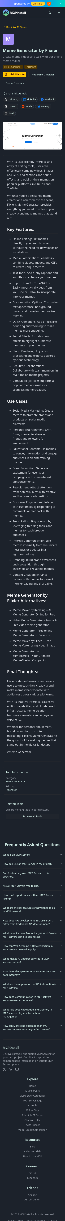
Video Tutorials (32, 1151)
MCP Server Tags (32, 1100)
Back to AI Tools (15, 27)
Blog (32, 1146)
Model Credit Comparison (32, 1129)
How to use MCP (32, 1156)
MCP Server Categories (32, 1095)
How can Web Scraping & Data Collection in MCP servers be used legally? (32, 947)
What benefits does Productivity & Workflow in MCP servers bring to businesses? (32, 935)
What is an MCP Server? (32, 854)
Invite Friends (32, 1125)
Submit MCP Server (32, 1115)
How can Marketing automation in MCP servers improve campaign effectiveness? (32, 1027)
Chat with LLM (32, 1120)
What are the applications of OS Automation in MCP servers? (32, 985)
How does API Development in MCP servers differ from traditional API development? (32, 922)
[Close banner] (60, 3)
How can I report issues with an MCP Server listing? (32, 896)
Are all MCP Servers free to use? (32, 885)
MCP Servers (32, 1090)
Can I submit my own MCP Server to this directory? (32, 874)
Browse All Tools (32, 816)
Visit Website (15, 74)
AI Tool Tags (32, 1110)
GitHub (32, 1173)
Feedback (32, 1178)
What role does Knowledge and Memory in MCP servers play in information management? (32, 1013)
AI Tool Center (32, 1199)
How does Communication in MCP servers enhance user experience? (32, 998)
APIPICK (32, 1194)
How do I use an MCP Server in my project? (32, 864)
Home (32, 1086)
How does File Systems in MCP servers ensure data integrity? (32, 973)
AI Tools (32, 1105)
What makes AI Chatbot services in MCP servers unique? (32, 960)
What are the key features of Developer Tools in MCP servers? (32, 909)
